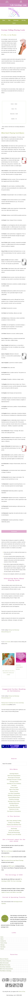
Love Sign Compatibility (14, 793)
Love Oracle (7, 641)
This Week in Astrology (5, 970)
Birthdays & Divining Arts (14, 795)
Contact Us (3, 940)
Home (1, 937)
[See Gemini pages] (10, 982)
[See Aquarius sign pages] (17, 987)
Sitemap (2, 944)
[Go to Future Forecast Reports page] (14, 747)
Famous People (14, 787)
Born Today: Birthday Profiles (14, 820)
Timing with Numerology (14, 832)
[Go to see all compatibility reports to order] (21, 657)
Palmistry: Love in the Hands (14, 834)
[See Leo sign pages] (17, 982)
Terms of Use (3, 942)
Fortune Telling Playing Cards (14, 826)
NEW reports (11, 866)
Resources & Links (14, 809)
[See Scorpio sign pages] (6, 987)
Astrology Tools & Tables (14, 801)
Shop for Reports (4, 958)
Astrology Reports (14, 773)
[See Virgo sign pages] (21, 982)
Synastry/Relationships (14, 797)
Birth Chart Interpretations (14, 775)
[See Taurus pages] (7, 982)
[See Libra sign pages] (24, 982)
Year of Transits (7, 856)
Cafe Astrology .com (14, 12)
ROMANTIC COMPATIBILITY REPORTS (19, 667)
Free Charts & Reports (5, 960)
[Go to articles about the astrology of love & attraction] (8, 659)
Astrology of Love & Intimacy (14, 783)
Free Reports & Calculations (14, 811)
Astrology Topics (14, 805)
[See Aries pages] (3, 982)
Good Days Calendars (5, 966)
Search (2, 948)
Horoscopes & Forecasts (14, 777)
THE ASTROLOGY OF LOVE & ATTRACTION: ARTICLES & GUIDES (8, 672)
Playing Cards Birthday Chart (14, 824)
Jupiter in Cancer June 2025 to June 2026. (11, 892)
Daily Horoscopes (4, 962)
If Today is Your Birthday (14, 822)
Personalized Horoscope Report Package (13, 860)
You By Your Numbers (14, 830)
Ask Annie (14, 785)
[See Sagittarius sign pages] (10, 987)
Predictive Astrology (14, 799)
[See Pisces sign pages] (21, 987)
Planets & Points (14, 791)
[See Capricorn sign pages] (14, 987)
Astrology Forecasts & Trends (14, 779)
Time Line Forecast (8, 851)
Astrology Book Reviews (14, 807)
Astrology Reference (14, 803)
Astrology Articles (14, 781)
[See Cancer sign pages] (14, 982)
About (1, 939)
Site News (2, 946)
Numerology (14, 828)
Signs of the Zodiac (14, 789)
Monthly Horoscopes (5, 964)
